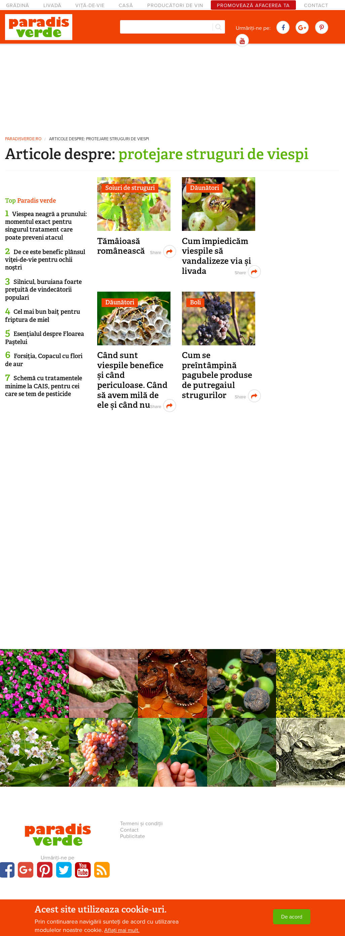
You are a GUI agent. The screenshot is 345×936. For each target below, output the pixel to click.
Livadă (52, 5)
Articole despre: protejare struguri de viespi (99, 139)
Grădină (17, 5)
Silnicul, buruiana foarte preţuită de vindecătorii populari (43, 290)
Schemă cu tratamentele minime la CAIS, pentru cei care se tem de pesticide (43, 386)
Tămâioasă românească (121, 246)
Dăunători (204, 188)
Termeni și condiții (141, 823)
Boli (195, 302)
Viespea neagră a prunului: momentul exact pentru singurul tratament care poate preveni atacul (46, 226)
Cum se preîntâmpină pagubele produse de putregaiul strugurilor (217, 375)
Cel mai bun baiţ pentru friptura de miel (42, 316)
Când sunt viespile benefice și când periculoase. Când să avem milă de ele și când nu (132, 380)
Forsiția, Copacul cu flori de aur (43, 360)
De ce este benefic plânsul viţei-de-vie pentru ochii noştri (45, 260)
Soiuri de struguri (130, 188)
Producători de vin (175, 5)
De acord (291, 917)
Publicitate (132, 836)
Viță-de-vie (90, 5)
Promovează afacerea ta (253, 5)
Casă (126, 5)
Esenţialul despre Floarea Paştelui (44, 338)
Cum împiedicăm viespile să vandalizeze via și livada (216, 256)
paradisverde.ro (23, 139)
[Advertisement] (172, 89)
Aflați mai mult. (122, 930)
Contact (316, 5)
